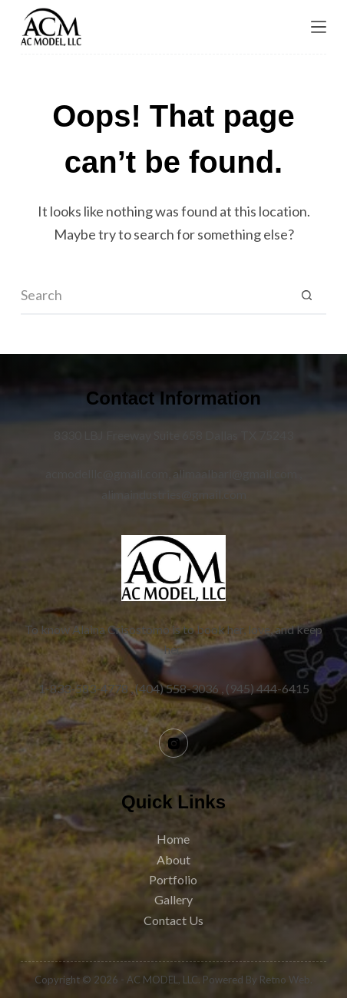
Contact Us (173, 920)
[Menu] (318, 27)
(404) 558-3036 (177, 688)
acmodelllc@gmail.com (106, 473)
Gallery (173, 899)
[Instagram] (173, 743)
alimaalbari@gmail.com (235, 473)
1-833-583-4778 (83, 688)
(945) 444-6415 (267, 688)
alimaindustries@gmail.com (173, 494)
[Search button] (307, 295)
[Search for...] (154, 295)
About (173, 859)
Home (173, 838)
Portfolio (173, 879)
